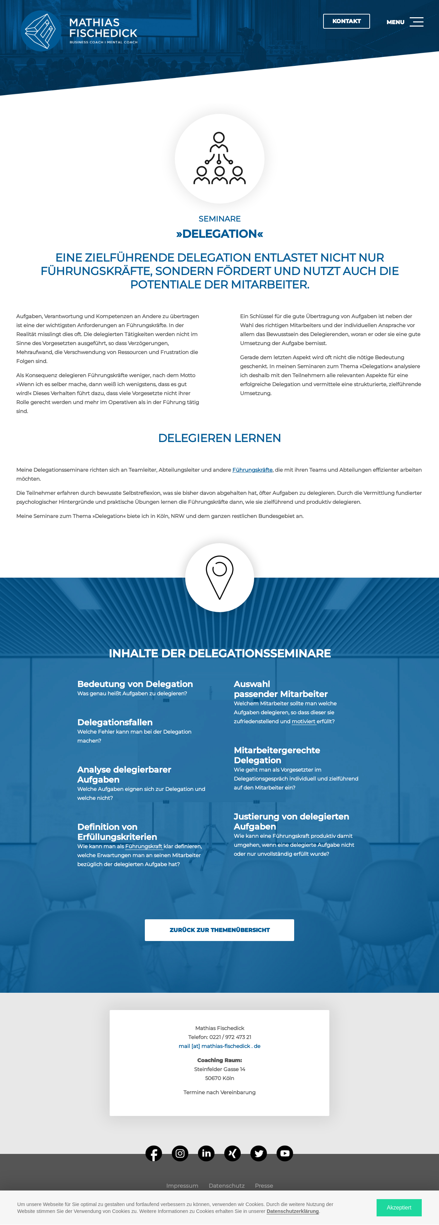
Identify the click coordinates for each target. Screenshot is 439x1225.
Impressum (182, 1186)
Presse (264, 1186)
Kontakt (346, 21)
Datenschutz (227, 1186)
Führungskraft (144, 846)
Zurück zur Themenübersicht (220, 930)
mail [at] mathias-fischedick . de (219, 1046)
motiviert (304, 721)
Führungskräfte (252, 470)
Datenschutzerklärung (293, 1211)
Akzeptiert (399, 1208)
